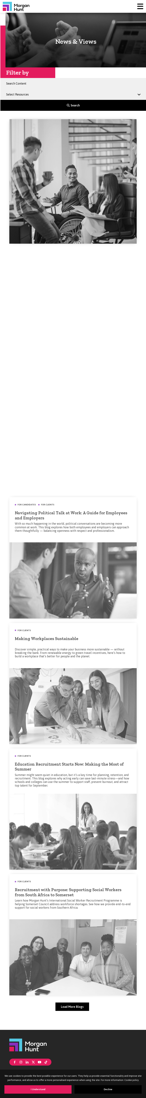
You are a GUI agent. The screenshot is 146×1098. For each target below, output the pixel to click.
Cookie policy (131, 1080)
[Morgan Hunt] (16, 6)
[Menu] (140, 6)
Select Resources (19, 93)
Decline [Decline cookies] (108, 1089)
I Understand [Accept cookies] (38, 1089)
